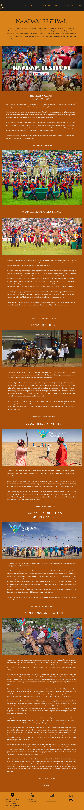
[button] (43, 145)
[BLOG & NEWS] (69, 5)
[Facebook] (70, 800)
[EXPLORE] (57, 5)
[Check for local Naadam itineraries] (43, 416)
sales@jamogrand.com (53, 799)
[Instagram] (72, 800)
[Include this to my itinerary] (45, 778)
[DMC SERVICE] (45, 5)
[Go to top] (45, 785)
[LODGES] (34, 5)
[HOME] (11, 5)
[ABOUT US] (22, 5)
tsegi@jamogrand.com (52, 801)
